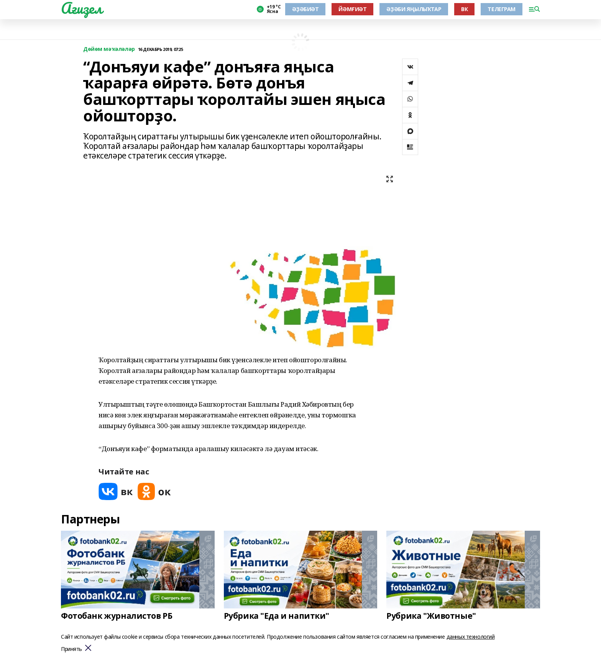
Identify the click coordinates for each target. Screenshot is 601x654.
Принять (71, 649)
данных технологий (471, 636)
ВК (464, 9)
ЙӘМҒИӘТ (352, 9)
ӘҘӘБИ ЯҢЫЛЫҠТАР (413, 9)
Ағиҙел (81, 8)
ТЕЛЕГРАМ (502, 9)
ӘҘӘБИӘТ (305, 9)
